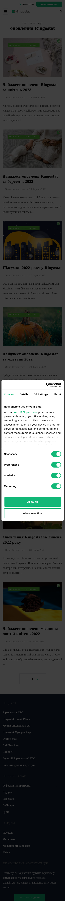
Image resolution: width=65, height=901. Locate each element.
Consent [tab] (9, 394)
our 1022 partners (25, 412)
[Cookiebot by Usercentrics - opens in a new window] (46, 385)
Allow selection (32, 513)
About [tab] (57, 394)
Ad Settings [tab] (41, 394)
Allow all (32, 501)
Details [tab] (24, 394)
